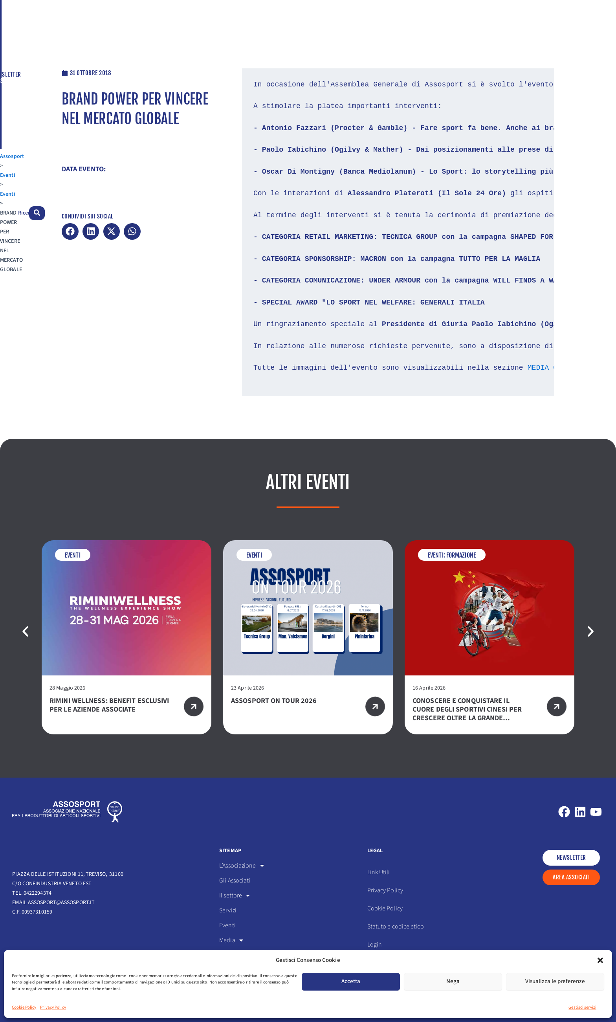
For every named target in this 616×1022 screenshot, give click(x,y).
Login (374, 944)
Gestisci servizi (582, 1007)
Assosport (24, 47)
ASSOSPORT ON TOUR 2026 (274, 701)
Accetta (350, 981)
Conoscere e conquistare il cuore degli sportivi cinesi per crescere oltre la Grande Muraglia (467, 714)
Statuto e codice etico (395, 926)
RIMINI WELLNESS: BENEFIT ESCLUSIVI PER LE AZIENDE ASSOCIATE (109, 705)
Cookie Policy (24, 1007)
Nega (453, 981)
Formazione (461, 555)
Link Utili (378, 872)
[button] (600, 960)
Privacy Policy (53, 1007)
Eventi (49, 47)
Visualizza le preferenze (555, 981)
